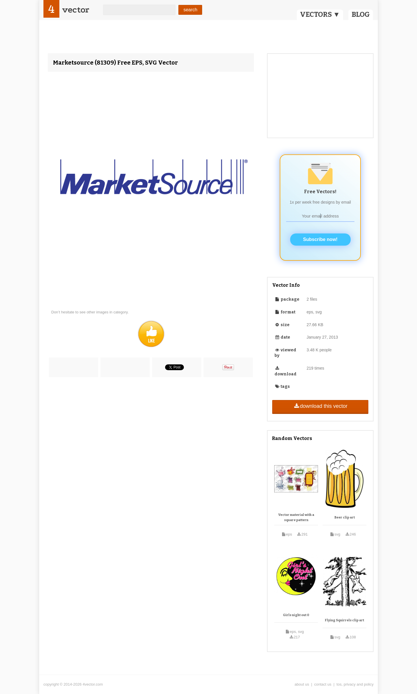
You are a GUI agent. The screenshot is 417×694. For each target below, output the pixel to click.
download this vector (320, 406)
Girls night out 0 (296, 615)
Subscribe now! (320, 239)
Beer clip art (344, 517)
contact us (322, 684)
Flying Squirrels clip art (344, 620)
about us (302, 684)
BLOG (361, 14)
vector (75, 10)
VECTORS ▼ (320, 14)
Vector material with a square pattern (296, 517)
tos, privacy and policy (355, 684)
